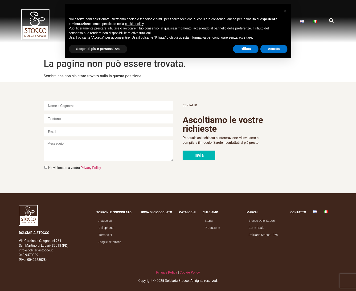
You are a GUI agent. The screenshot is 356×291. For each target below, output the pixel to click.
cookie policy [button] (134, 24)
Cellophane (105, 228)
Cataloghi (187, 212)
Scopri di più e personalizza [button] (98, 49)
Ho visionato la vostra (74, 168)
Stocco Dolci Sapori (262, 220)
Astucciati (105, 220)
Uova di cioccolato (156, 212)
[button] (199, 155)
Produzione (212, 228)
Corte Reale (256, 228)
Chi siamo (212, 212)
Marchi (253, 212)
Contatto (298, 212)
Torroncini (105, 235)
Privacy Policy (91, 168)
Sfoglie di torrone (109, 242)
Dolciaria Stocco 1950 (263, 235)
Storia (209, 220)
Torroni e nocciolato (115, 212)
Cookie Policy (190, 272)
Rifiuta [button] (246, 49)
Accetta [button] (274, 49)
